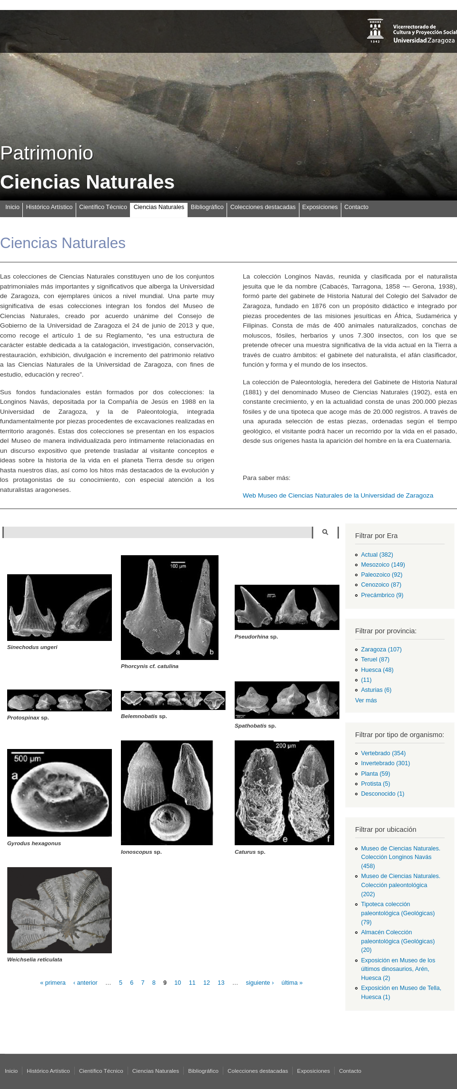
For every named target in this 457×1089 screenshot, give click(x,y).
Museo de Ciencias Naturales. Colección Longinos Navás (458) (401, 857)
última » (291, 982)
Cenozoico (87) (381, 584)
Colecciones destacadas (263, 207)
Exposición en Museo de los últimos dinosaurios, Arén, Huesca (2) (398, 969)
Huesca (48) (377, 670)
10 (177, 982)
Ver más (366, 700)
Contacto (356, 207)
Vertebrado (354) (383, 753)
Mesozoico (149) (383, 564)
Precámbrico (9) (382, 595)
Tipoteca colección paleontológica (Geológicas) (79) (398, 913)
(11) (366, 680)
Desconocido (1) (383, 793)
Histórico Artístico (49, 207)
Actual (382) (377, 554)
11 (192, 982)
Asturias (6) (376, 690)
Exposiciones (320, 207)
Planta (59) (375, 773)
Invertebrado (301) (385, 763)
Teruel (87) (375, 659)
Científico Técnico (103, 207)
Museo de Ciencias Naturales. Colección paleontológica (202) (401, 885)
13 (221, 982)
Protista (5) (375, 783)
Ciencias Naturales (159, 207)
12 (206, 982)
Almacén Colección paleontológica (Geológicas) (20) (398, 941)
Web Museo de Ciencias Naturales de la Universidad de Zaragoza (338, 495)
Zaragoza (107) (381, 649)
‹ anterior (85, 982)
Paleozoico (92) (382, 574)
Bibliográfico (207, 207)
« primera (53, 982)
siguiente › (260, 982)
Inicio (12, 207)
